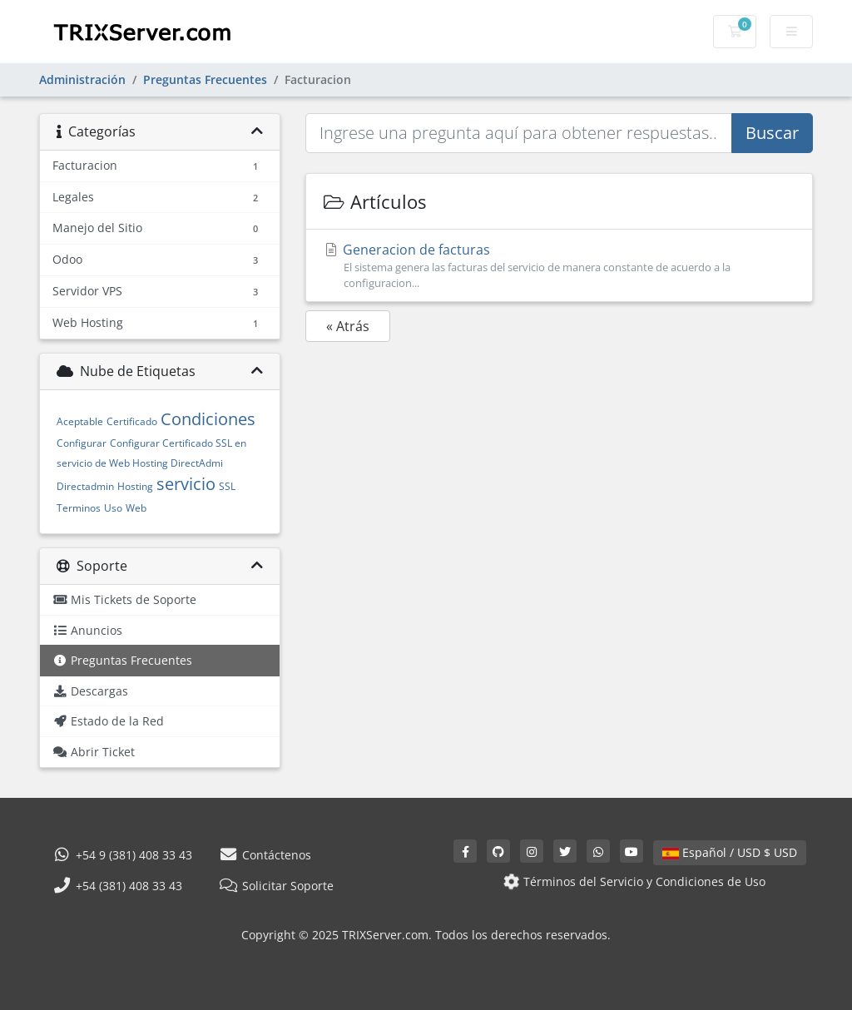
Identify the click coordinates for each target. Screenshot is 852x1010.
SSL (227, 486)
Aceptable (80, 421)
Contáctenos (265, 855)
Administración (82, 79)
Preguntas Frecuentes (205, 79)
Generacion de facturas (559, 265)
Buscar (772, 132)
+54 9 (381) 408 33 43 (122, 855)
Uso (113, 508)
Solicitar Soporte (276, 886)
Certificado (131, 421)
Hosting (135, 486)
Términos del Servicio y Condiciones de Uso (632, 881)
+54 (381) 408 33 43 (117, 886)
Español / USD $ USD (729, 852)
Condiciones (208, 419)
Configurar (81, 443)
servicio (185, 484)
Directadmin (85, 486)
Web (136, 508)
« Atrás (347, 326)
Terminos (79, 508)
